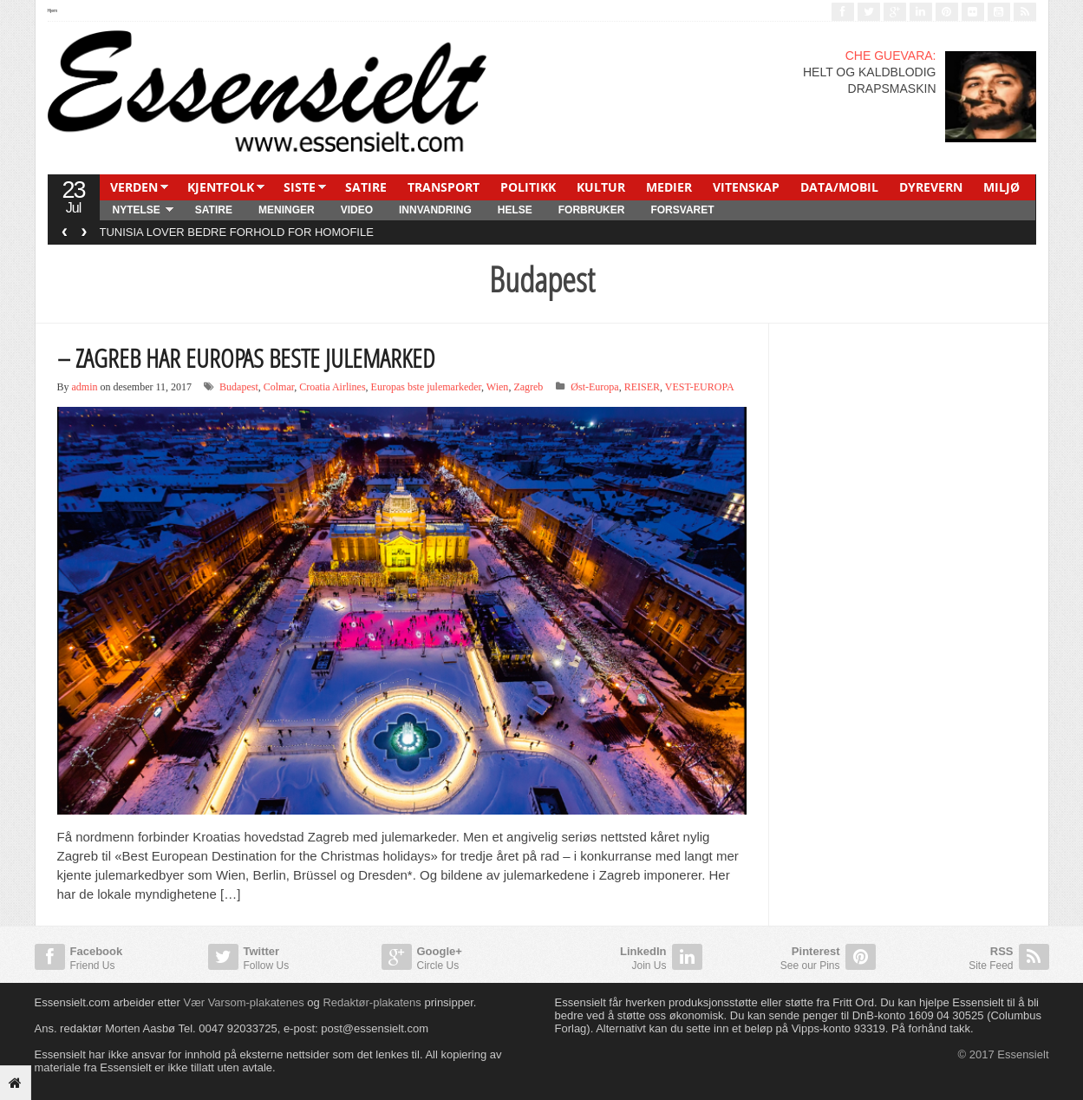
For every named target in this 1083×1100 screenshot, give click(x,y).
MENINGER (286, 210)
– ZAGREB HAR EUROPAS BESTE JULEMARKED (246, 358)
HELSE (515, 210)
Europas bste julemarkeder (426, 387)
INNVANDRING (435, 210)
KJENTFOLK (220, 187)
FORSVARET (682, 210)
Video (357, 210)
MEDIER (669, 187)
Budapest (238, 387)
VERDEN (134, 187)
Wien (497, 387)
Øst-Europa (594, 387)
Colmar (279, 387)
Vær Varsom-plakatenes (243, 1002)
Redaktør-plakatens (372, 1002)
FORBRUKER (591, 210)
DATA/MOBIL (839, 187)
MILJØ (1001, 187)
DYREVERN (930, 187)
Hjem (53, 10)
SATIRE (366, 187)
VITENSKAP (746, 187)
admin (85, 387)
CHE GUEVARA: (890, 55)
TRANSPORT (444, 187)
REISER (642, 387)
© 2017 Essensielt (1003, 1054)
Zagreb (528, 387)
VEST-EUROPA (699, 387)
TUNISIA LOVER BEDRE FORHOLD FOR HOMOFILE (237, 232)
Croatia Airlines (332, 387)
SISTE (300, 187)
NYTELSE (136, 210)
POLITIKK (528, 187)
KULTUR (601, 187)
